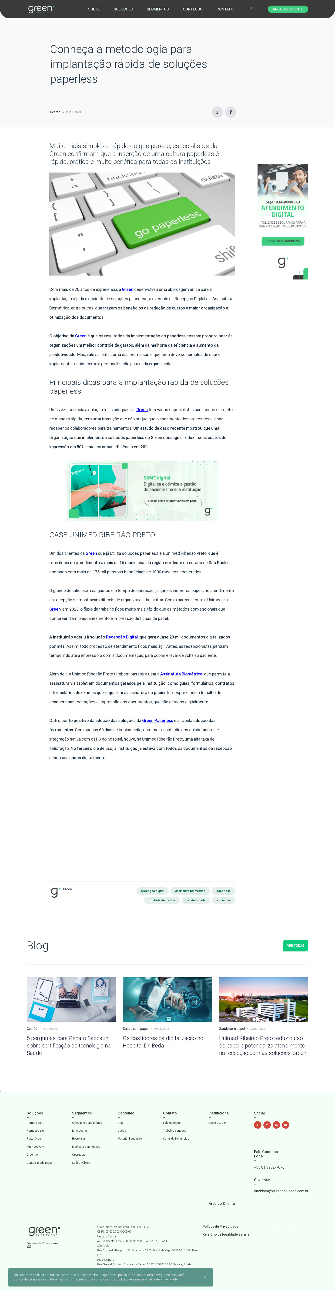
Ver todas (295, 946)
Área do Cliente (288, 9)
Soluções (123, 9)
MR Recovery (35, 1146)
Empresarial (79, 1130)
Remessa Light (36, 1130)
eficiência (224, 900)
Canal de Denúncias (176, 1138)
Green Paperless (157, 720)
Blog (121, 1122)
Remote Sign (35, 1122)
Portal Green (35, 1138)
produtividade (196, 900)
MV (29, 1246)
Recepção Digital (122, 637)
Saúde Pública (81, 1162)
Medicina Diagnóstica (86, 1146)
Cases (122, 1130)
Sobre (94, 9)
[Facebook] (230, 112)
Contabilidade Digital (40, 1162)
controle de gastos (162, 900)
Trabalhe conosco (174, 1130)
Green (127, 289)
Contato (225, 9)
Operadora (79, 1154)
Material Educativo (130, 1138)
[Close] (204, 1277)
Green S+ (32, 1154)
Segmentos (158, 9)
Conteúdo (193, 9)
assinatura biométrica (190, 891)
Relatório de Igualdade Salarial (226, 1234)
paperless (223, 891)
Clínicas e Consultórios (87, 1122)
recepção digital (152, 891)
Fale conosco (172, 1122)
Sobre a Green (218, 1122)
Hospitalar (78, 1138)
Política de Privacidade (220, 1226)
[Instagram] (217, 112)
